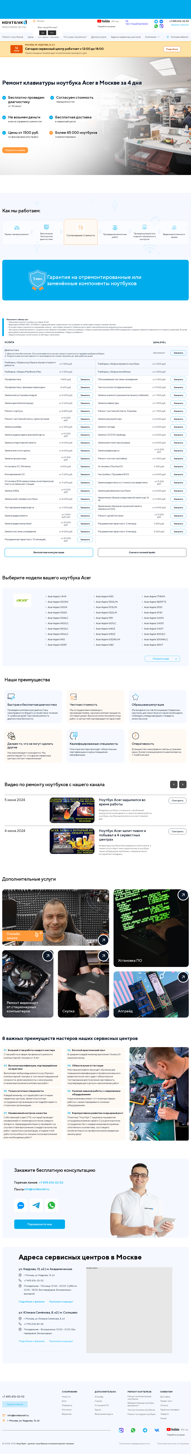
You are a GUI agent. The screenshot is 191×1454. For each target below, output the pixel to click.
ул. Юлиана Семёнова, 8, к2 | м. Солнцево (44, 1320)
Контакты (66, 1409)
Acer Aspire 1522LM (106, 619)
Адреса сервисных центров (126, 44)
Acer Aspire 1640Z (105, 635)
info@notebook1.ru (39, 1197)
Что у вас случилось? (75, 44)
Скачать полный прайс (142, 559)
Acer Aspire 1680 (105, 652)
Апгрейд (99, 1396)
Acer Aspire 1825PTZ (155, 609)
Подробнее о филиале (32, 1307)
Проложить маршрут (61, 1307)
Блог (64, 1401)
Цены (31, 44)
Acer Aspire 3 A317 (154, 635)
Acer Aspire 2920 (153, 614)
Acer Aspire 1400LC (58, 630)
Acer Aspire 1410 (56, 646)
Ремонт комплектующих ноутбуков (139, 1397)
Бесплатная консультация (49, 559)
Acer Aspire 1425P (57, 652)
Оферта (164, 1414)
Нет (52, 36)
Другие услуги (98, 44)
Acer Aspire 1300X (57, 614)
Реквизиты (67, 1405)
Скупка (98, 1401)
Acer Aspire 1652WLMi (108, 646)
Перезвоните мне (39, 1233)
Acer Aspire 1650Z (105, 641)
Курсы (98, 1409)
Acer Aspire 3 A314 (154, 625)
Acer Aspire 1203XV (58, 609)
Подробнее (172, 56)
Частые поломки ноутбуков (141, 1410)
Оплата (164, 1405)
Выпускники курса (104, 1414)
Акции (163, 1418)
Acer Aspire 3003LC (154, 641)
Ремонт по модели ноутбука (141, 1414)
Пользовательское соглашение (173, 1443)
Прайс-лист (166, 1401)
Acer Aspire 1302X (57, 619)
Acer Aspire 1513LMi (106, 614)
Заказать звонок (180, 28)
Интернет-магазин (48, 44)
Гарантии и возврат (170, 1409)
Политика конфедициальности (134, 1443)
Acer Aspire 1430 (105, 603)
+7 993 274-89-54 (33, 1334)
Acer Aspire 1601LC (106, 630)
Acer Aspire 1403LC (58, 635)
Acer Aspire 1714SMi (154, 603)
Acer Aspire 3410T (153, 652)
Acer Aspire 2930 (153, 619)
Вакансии (66, 1414)
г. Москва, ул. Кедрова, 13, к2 (23, 1420)
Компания (150, 44)
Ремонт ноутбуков (12, 44)
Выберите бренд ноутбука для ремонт (141, 1404)
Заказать (178, 360)
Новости (66, 1396)
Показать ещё (166, 665)
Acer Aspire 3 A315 (154, 630)
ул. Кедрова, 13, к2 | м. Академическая (37, 1271)
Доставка (165, 1396)
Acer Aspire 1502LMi (107, 609)
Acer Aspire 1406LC (58, 641)
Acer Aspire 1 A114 (57, 603)
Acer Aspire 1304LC (58, 625)
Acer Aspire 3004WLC (156, 646)
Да (42, 36)
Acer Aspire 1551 (104, 625)
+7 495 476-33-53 (179, 24)
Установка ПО (102, 1405)
